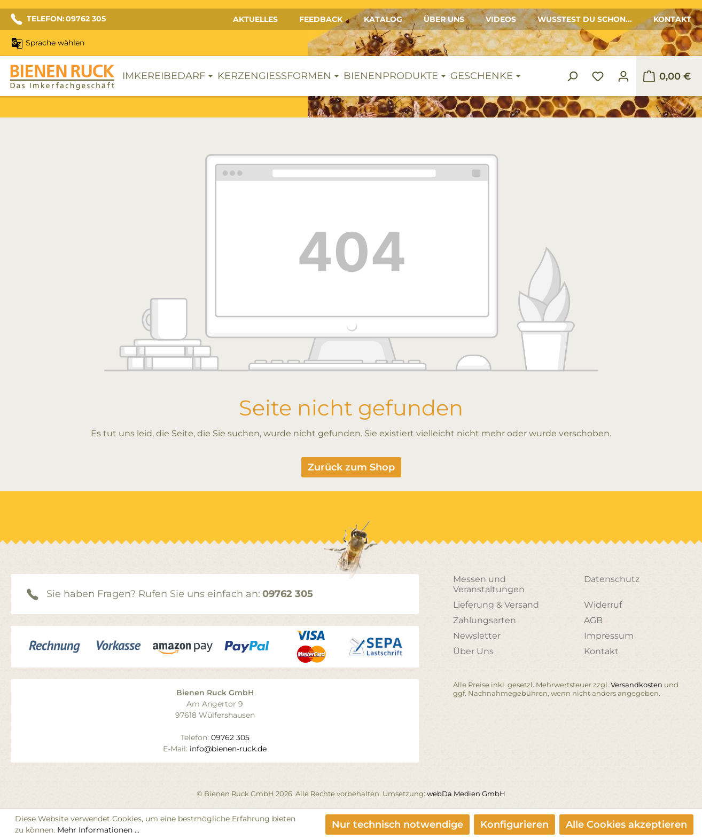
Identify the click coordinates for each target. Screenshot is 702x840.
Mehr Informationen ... (98, 830)
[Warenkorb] (667, 76)
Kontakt (672, 19)
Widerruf (603, 605)
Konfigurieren (514, 824)
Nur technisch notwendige (397, 824)
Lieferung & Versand (496, 605)
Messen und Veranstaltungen (489, 584)
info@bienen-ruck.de (228, 748)
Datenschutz (611, 579)
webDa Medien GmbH (466, 793)
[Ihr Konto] (623, 76)
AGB (593, 620)
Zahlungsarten (484, 620)
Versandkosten (636, 684)
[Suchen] (572, 76)
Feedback (320, 19)
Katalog (383, 19)
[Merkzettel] (598, 76)
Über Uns (444, 19)
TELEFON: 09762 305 (58, 19)
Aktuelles (255, 19)
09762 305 (287, 594)
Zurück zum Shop (351, 467)
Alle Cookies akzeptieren (626, 824)
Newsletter (477, 636)
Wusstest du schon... (584, 19)
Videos (501, 19)
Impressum (609, 636)
